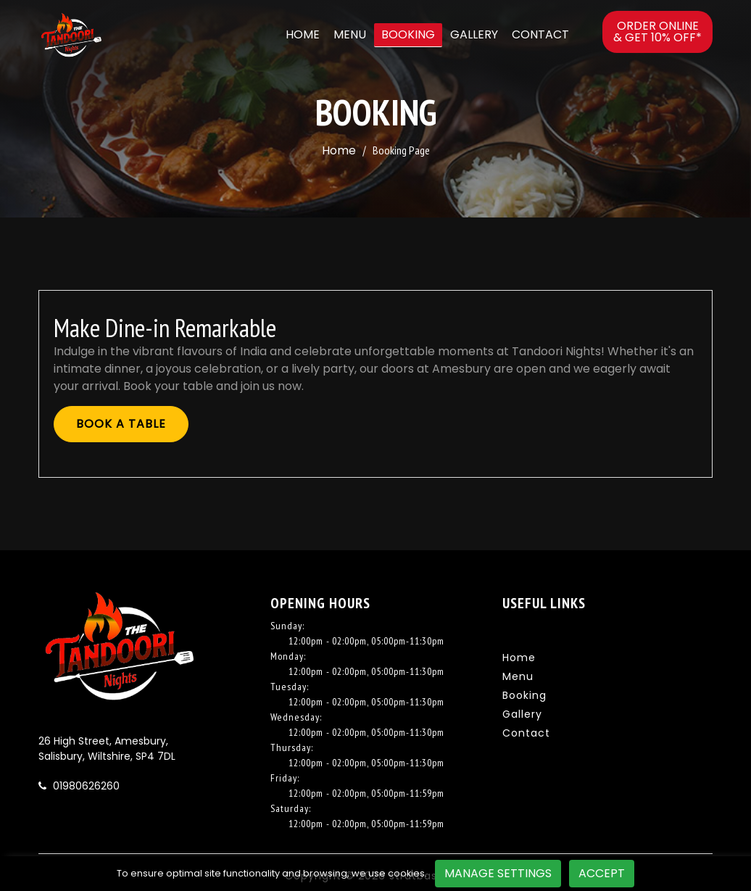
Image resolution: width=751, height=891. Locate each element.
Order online (657, 31)
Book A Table (121, 423)
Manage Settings (498, 873)
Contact (540, 34)
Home (303, 34)
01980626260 (85, 786)
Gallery (474, 34)
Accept (601, 873)
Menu (349, 34)
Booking (408, 34)
